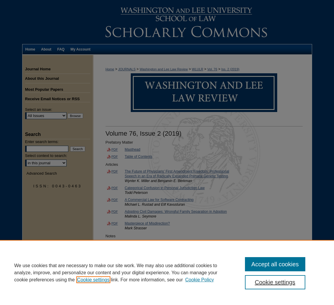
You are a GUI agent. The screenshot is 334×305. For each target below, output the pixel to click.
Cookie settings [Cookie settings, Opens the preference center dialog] (275, 282)
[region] (167, 272)
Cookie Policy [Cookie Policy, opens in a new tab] (199, 279)
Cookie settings (93, 279)
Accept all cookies (275, 264)
